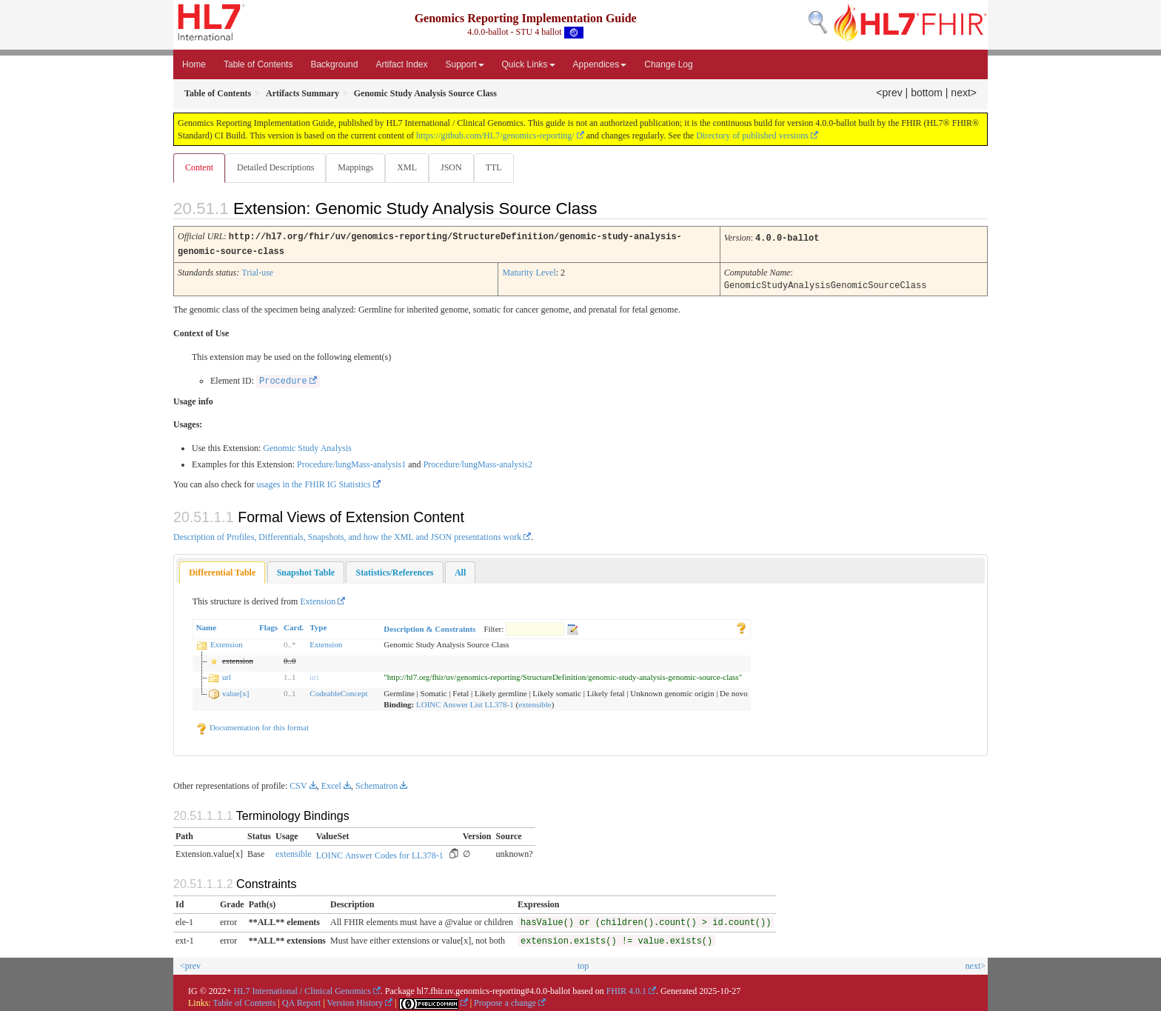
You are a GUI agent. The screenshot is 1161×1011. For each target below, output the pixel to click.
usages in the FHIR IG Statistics (313, 483)
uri (314, 675)
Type (318, 625)
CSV (298, 784)
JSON (457, 167)
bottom (927, 93)
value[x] (236, 691)
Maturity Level (528, 272)
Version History (355, 1001)
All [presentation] (460, 571)
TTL (501, 167)
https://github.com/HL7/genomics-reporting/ (495, 135)
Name (206, 625)
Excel (331, 784)
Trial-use (257, 272)
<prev (889, 93)
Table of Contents (258, 64)
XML (411, 167)
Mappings (358, 167)
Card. (294, 625)
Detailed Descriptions (276, 167)
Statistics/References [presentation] (394, 571)
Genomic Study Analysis (307, 446)
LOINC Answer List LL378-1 (465, 702)
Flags (268, 625)
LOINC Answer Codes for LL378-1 (380, 854)
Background (334, 64)
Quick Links (528, 64)
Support (465, 64)
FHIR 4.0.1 (626, 989)
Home (194, 64)
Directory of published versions (752, 135)
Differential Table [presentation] (222, 571)
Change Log (668, 64)
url (226, 675)
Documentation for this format (252, 725)
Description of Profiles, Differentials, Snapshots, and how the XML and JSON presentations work (347, 535)
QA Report (301, 1001)
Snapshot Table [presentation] (306, 571)
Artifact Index (401, 64)
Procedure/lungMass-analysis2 (478, 463)
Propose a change (505, 1001)
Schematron (376, 784)
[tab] (222, 571)
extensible (535, 702)
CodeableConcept (338, 691)
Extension (317, 600)
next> (964, 93)
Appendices (600, 64)
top (583, 964)
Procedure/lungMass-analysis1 (351, 463)
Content (199, 167)
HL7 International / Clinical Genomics (302, 989)
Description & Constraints (429, 627)
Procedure (283, 380)
